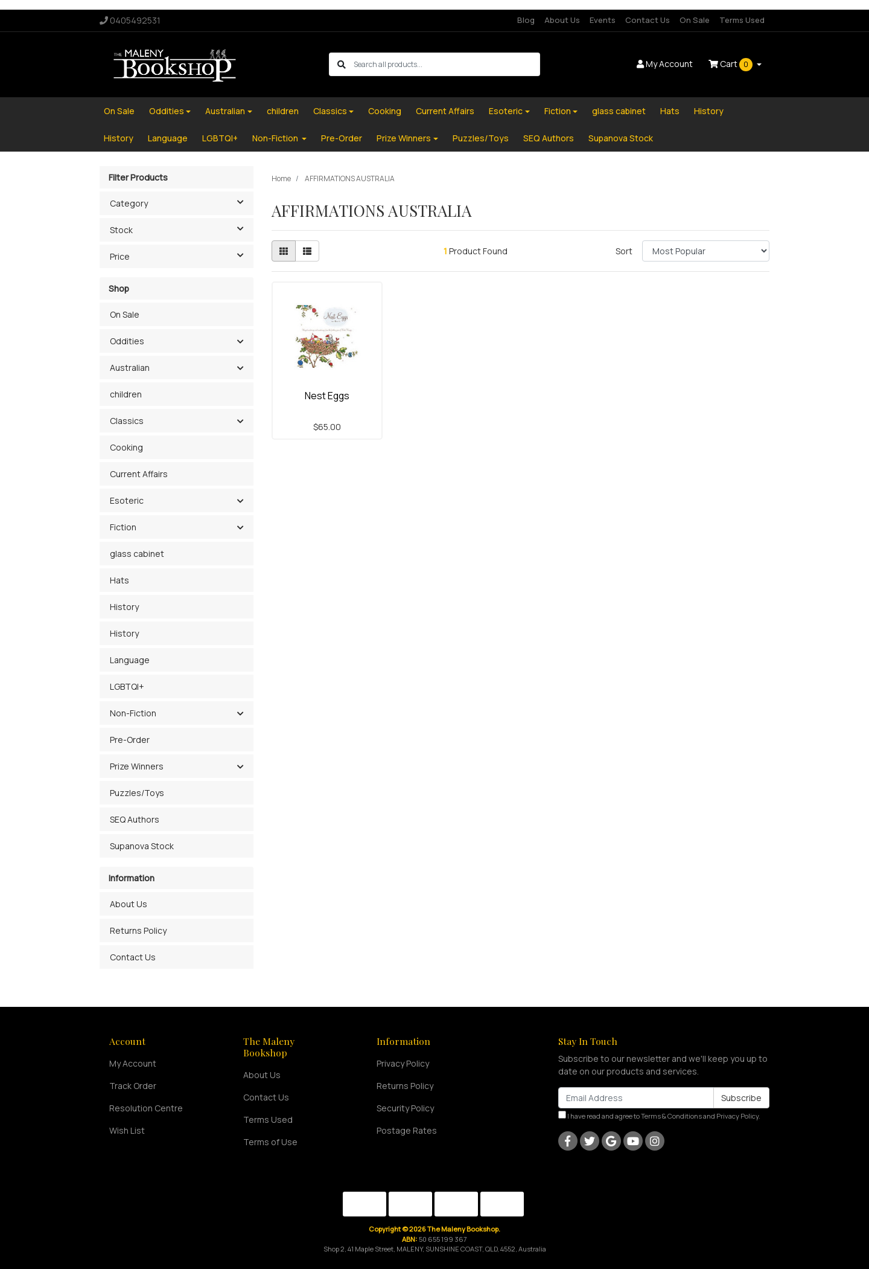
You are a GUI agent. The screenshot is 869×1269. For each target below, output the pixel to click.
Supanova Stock (620, 138)
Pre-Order (341, 138)
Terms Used (742, 19)
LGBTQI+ (220, 138)
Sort (624, 251)
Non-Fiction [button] (133, 713)
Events (603, 19)
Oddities (166, 111)
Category (181, 202)
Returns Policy (138, 930)
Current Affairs (445, 111)
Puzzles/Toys (481, 138)
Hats (670, 111)
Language (168, 138)
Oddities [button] (127, 341)
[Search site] (341, 64)
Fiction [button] (123, 527)
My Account (132, 1063)
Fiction (557, 111)
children (283, 111)
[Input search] (446, 64)
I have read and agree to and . (659, 1115)
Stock (181, 228)
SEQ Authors (548, 138)
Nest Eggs (327, 395)
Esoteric (506, 111)
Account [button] (665, 63)
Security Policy (405, 1108)
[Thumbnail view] (284, 251)
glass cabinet (619, 111)
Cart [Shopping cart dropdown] (731, 64)
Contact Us (647, 19)
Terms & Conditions (671, 1115)
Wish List (127, 1130)
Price (181, 255)
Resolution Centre (146, 1108)
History (709, 111)
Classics (330, 111)
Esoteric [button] (127, 500)
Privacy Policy (403, 1063)
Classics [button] (127, 420)
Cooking (384, 111)
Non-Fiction (276, 138)
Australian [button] (130, 367)
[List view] (307, 251)
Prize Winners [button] (137, 766)
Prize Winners (404, 138)
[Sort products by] (705, 251)
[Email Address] (636, 1097)
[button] (240, 342)
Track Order (132, 1085)
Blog (526, 19)
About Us (562, 19)
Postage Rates (407, 1130)
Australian (225, 111)
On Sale (695, 19)
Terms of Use (270, 1142)
